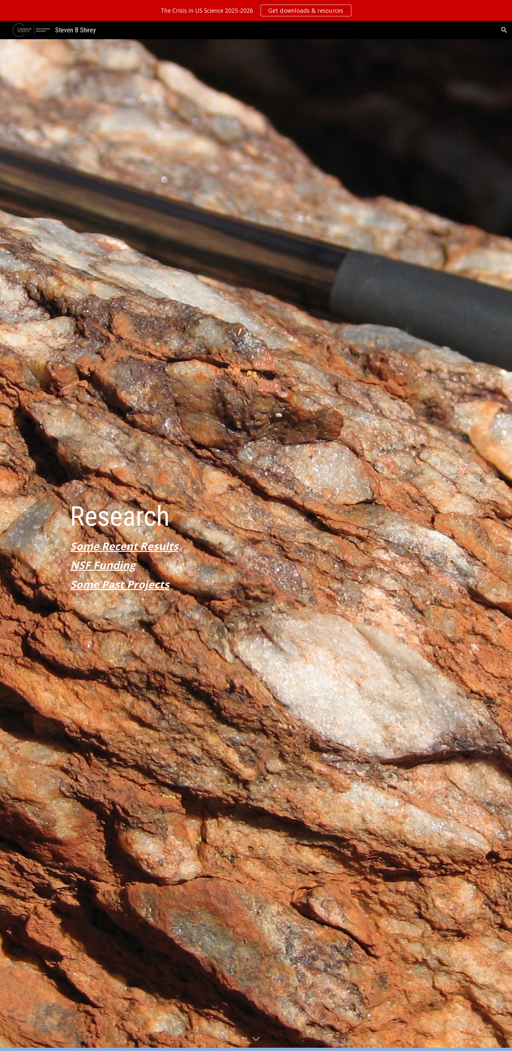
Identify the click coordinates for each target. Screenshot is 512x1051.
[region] (256, 10)
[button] (504, 30)
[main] (256, 545)
